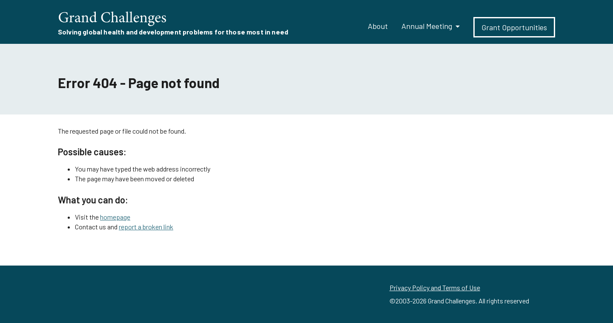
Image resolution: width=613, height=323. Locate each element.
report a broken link (146, 227)
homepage (115, 217)
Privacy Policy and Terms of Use (435, 287)
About (378, 26)
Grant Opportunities (514, 27)
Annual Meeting (426, 26)
